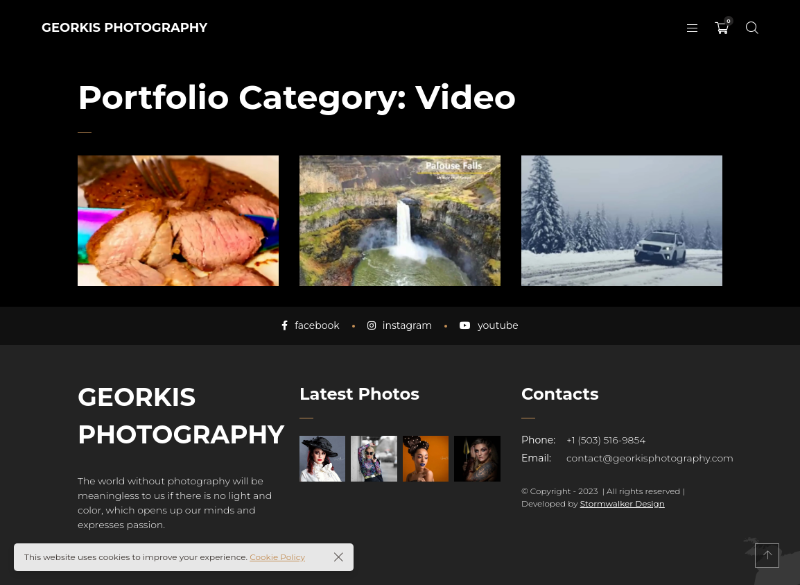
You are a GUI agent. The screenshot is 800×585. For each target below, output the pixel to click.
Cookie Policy (277, 557)
